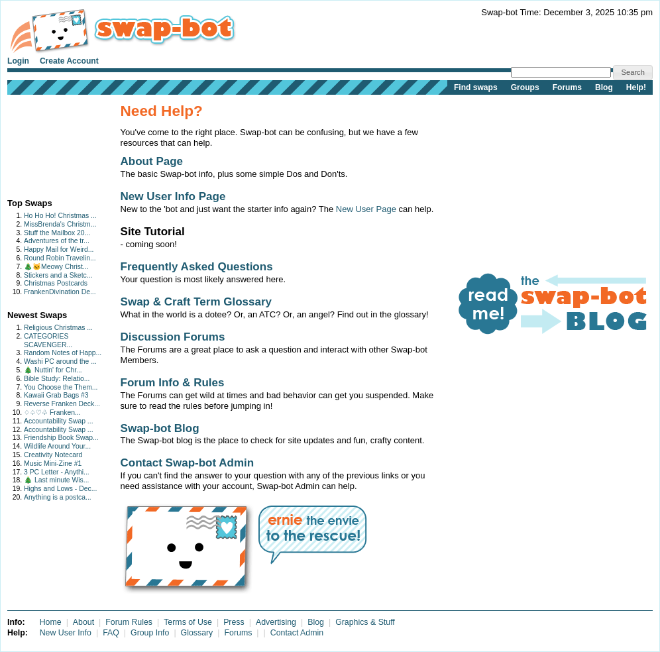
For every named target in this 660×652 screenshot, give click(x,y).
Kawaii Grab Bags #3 (56, 395)
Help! (636, 87)
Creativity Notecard (53, 455)
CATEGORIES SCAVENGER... (48, 341)
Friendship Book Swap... (61, 437)
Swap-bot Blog (160, 428)
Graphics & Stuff (365, 622)
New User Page (366, 209)
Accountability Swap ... (58, 421)
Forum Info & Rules (173, 382)
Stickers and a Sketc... (58, 275)
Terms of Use (188, 622)
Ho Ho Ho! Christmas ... (60, 215)
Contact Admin (296, 632)
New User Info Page (173, 196)
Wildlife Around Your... (57, 446)
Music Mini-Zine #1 (53, 463)
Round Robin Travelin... (60, 258)
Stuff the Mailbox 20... (57, 233)
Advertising (276, 622)
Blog (604, 87)
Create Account (69, 61)
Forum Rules (128, 622)
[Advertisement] (48, 143)
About (83, 622)
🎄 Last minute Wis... (56, 480)
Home (51, 622)
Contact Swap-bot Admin (187, 463)
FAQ (111, 632)
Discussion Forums (173, 337)
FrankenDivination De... (60, 292)
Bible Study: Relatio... (56, 378)
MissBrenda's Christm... (60, 224)
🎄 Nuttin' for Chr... (53, 370)
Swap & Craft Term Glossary (196, 302)
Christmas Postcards (55, 283)
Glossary (197, 632)
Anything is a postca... (57, 497)
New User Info (65, 632)
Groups (525, 87)
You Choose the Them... (61, 387)
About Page (152, 161)
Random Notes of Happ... (62, 352)
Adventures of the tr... (56, 240)
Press (234, 622)
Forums (567, 87)
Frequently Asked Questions (197, 266)
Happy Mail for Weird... (58, 249)
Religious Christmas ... (58, 327)
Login (18, 61)
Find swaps (476, 87)
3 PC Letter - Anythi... (56, 472)
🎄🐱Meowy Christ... (56, 266)
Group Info (150, 632)
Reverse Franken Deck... (62, 404)
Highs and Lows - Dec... (60, 488)
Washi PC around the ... (60, 361)
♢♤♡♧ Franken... (52, 412)
